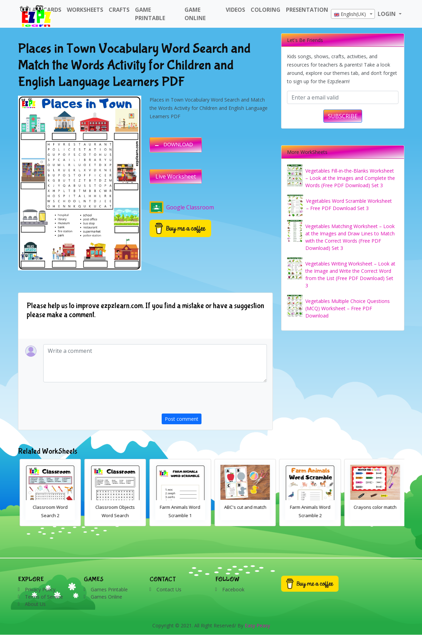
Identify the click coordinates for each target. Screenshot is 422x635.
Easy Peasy (257, 625)
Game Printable (150, 14)
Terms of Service (44, 596)
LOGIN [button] (387, 14)
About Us (35, 604)
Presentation (307, 10)
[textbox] (353, 14)
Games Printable (109, 589)
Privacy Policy (40, 589)
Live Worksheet (175, 176)
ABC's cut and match (309, 507)
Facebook (233, 589)
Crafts (119, 10)
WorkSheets (85, 10)
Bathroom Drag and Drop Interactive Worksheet (48, 515)
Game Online (195, 14)
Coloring (265, 10)
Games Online (106, 596)
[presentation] (214, 400)
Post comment (181, 419)
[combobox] (353, 14)
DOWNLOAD (178, 144)
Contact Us (168, 589)
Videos (235, 10)
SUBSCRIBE (343, 116)
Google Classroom (182, 207)
